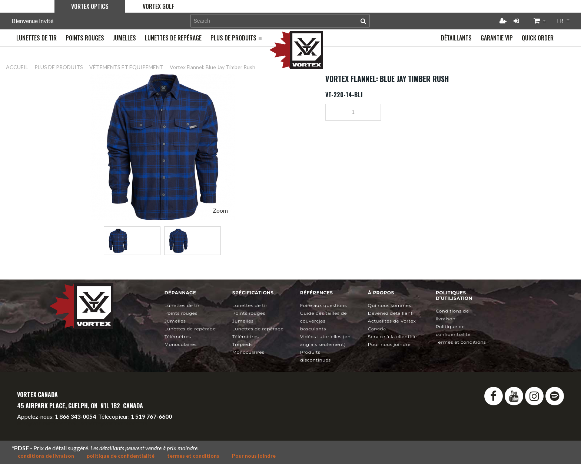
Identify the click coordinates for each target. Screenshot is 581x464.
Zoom (220, 210)
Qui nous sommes (389, 305)
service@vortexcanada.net (114, 423)
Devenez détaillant (390, 313)
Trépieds (242, 344)
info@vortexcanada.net (46, 423)
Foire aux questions (323, 305)
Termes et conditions (461, 342)
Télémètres (178, 336)
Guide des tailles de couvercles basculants (323, 320)
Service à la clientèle (392, 336)
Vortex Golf (158, 6)
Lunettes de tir (182, 305)
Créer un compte (503, 20)
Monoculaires (181, 344)
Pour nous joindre (389, 344)
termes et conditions (193, 455)
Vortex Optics (90, 6)
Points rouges (181, 313)
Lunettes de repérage (190, 328)
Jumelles (175, 321)
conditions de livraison (46, 455)
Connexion (516, 20)
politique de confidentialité (121, 455)
